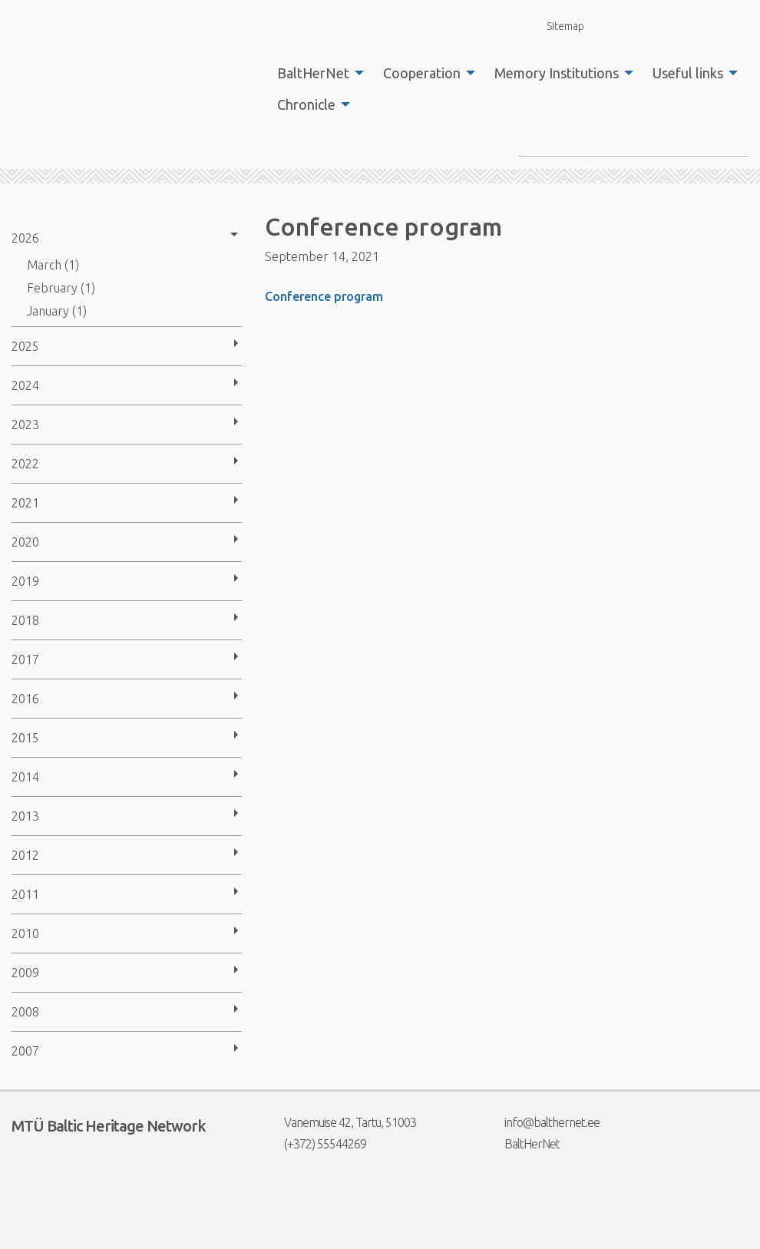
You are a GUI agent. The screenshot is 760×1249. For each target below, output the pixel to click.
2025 (25, 346)
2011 (25, 894)
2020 (25, 542)
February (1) (61, 288)
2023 (25, 424)
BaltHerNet (313, 73)
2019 (25, 581)
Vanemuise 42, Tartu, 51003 (340, 1122)
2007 (25, 1051)
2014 (25, 777)
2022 (25, 464)
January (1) (57, 311)
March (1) (53, 265)
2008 (25, 1012)
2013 (25, 816)
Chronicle (306, 104)
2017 (25, 659)
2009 (25, 973)
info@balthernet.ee (542, 1122)
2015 (25, 738)
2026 (25, 238)
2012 (25, 855)
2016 (25, 698)
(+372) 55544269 (315, 1144)
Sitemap (556, 25)
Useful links (688, 73)
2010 (25, 933)
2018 (25, 620)
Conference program (324, 296)
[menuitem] (316, 73)
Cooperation (422, 73)
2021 (25, 503)
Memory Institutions (556, 73)
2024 (25, 385)
